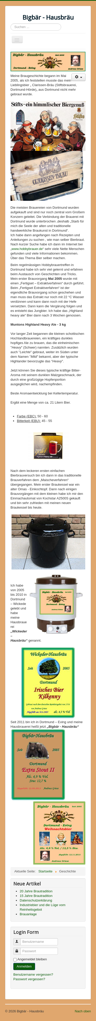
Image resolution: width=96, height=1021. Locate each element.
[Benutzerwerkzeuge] (78, 77)
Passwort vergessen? (29, 979)
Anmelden (24, 966)
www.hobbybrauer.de (27, 249)
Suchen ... (10, 23)
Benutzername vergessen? (33, 974)
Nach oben (83, 1011)
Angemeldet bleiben (32, 959)
